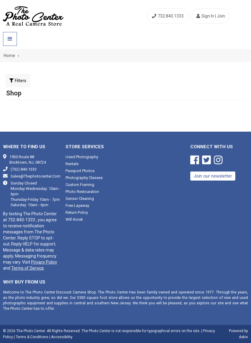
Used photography (82, 157)
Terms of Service (27, 268)
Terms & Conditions (32, 337)
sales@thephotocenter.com (35, 176)
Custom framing (80, 184)
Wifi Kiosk (74, 219)
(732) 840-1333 (24, 169)
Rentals (72, 164)
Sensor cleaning (80, 198)
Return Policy (77, 212)
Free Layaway (77, 205)
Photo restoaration (82, 191)
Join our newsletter (213, 176)
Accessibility (61, 337)
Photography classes (84, 177)
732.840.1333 (168, 16)
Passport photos (80, 170)
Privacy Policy (44, 262)
